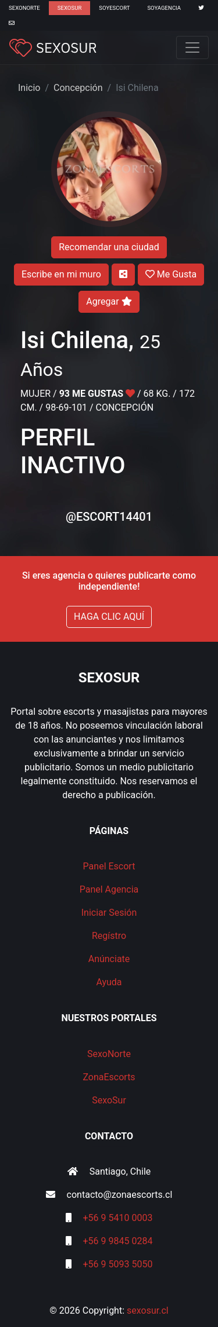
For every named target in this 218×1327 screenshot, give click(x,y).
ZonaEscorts (109, 1077)
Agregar (108, 301)
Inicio (29, 87)
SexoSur (69, 8)
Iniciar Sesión (109, 912)
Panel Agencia (109, 889)
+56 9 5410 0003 (118, 1217)
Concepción (77, 87)
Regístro (109, 935)
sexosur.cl (148, 1310)
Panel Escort (109, 866)
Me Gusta (170, 274)
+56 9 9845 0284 (118, 1240)
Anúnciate (109, 958)
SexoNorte (24, 8)
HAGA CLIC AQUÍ (109, 616)
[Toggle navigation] (192, 47)
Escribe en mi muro (61, 274)
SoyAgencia (164, 8)
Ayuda (108, 982)
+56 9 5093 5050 (118, 1264)
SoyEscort (114, 8)
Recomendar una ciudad (109, 247)
